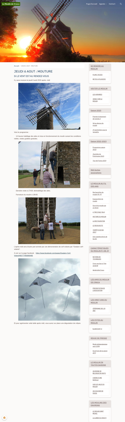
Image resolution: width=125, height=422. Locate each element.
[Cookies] (4, 417)
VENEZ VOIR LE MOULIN (97, 100)
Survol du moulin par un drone (99, 207)
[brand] (10, 4)
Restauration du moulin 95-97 (98, 193)
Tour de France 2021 (99, 161)
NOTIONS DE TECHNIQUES (97, 258)
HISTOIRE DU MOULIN (99, 217)
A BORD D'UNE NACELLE (97, 379)
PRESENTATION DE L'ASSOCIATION (99, 289)
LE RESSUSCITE (98, 226)
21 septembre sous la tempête (100, 131)
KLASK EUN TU (97, 329)
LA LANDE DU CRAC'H (99, 418)
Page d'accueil (91, 4)
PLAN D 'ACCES (97, 75)
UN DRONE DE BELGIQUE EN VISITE (99, 372)
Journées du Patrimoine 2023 (98, 155)
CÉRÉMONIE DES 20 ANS (99, 310)
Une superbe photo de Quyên (100, 238)
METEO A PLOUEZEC (99, 79)
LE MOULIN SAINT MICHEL (98, 412)
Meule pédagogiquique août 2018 (100, 345)
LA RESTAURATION (99, 221)
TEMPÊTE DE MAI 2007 (98, 231)
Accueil (16, 66)
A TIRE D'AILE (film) (99, 212)
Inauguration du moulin (98, 200)
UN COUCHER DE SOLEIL (98, 392)
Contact (112, 4)
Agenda (102, 4)
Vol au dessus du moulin (98, 124)
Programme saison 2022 (99, 149)
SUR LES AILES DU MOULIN (98, 386)
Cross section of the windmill (99, 265)
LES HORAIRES (97, 94)
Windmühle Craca (98, 270)
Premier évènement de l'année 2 (99, 118)
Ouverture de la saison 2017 (100, 352)
